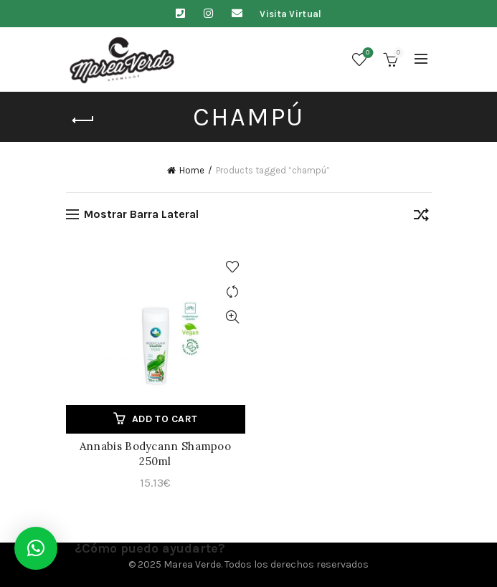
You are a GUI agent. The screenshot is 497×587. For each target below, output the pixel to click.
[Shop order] (421, 217)
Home (191, 170)
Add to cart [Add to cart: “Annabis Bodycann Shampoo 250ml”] (164, 419)
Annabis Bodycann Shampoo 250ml (155, 453)
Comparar (232, 292)
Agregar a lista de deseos (232, 267)
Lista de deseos (366, 53)
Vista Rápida (232, 317)
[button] (35, 548)
